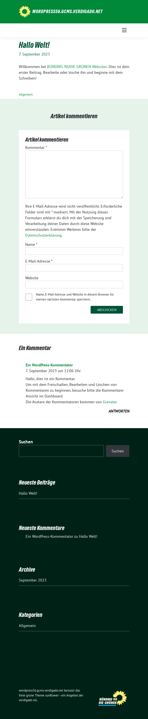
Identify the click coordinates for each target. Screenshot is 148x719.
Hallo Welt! (28, 493)
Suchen (26, 442)
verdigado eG (28, 700)
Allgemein (26, 94)
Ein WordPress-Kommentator (49, 365)
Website (31, 277)
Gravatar (110, 401)
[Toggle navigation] (124, 30)
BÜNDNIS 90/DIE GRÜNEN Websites (77, 66)
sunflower (52, 695)
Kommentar (36, 147)
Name (31, 244)
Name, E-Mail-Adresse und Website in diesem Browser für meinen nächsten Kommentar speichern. (75, 296)
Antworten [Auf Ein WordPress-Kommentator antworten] (119, 411)
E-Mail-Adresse (38, 261)
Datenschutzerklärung (43, 235)
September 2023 (32, 580)
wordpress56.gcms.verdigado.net (67, 11)
